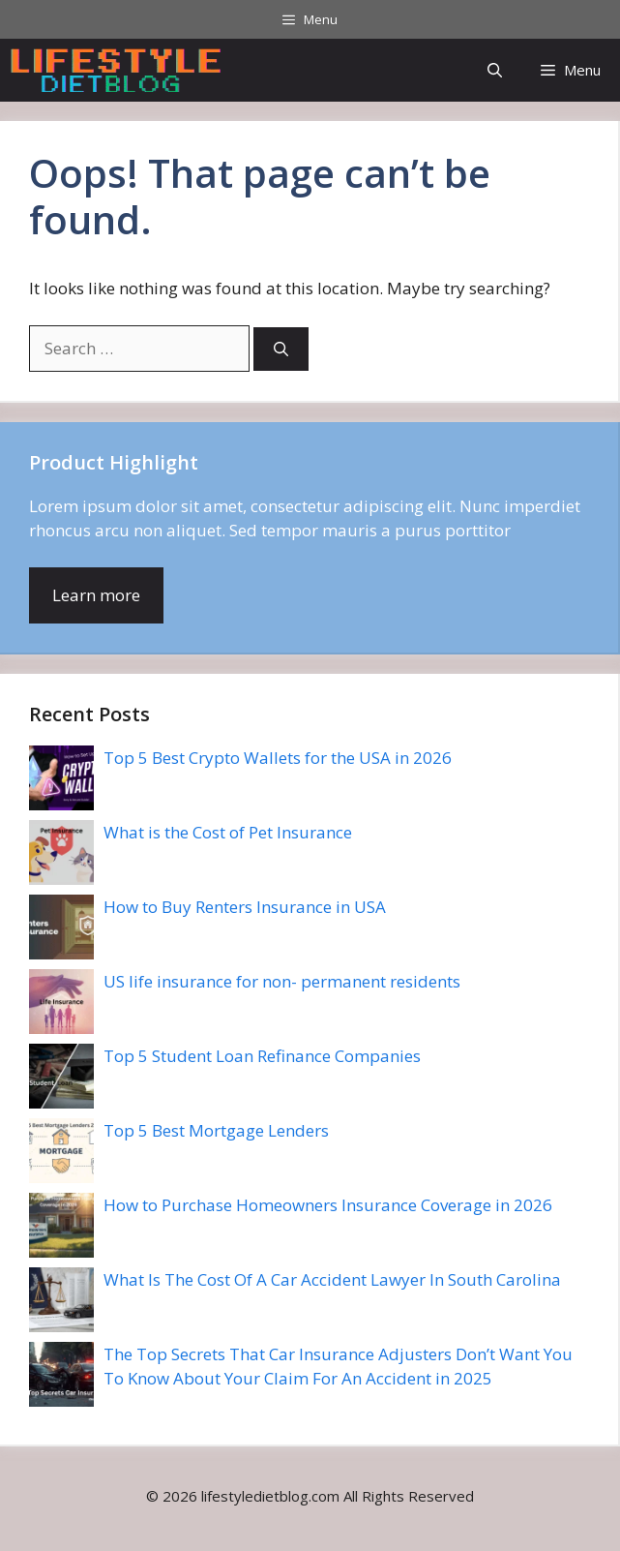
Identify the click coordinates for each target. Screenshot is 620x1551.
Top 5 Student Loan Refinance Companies (262, 1056)
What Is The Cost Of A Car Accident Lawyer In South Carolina (332, 1279)
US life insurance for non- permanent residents (281, 981)
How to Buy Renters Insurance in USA (244, 907)
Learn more (96, 595)
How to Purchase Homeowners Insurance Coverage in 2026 (327, 1205)
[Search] (281, 349)
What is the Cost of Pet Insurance (227, 832)
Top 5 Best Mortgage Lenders (216, 1130)
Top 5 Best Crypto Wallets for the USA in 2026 (277, 757)
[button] (494, 70)
